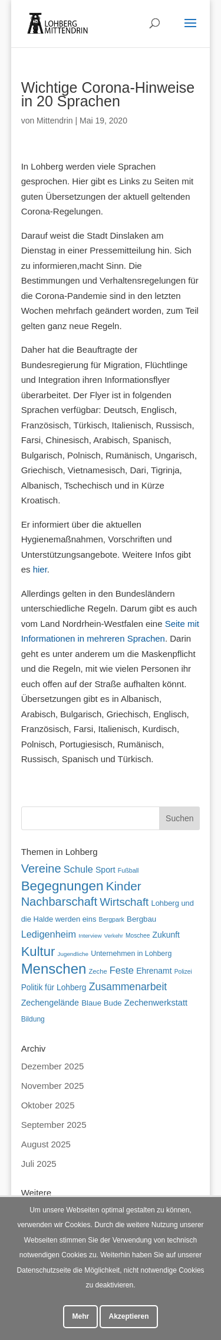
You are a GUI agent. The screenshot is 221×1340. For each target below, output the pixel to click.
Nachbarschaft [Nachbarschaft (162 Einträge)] (59, 901)
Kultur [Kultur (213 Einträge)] (38, 951)
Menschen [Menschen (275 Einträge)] (54, 969)
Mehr (80, 1316)
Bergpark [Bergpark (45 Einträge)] (111, 919)
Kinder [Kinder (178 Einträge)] (123, 886)
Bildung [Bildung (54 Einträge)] (33, 1019)
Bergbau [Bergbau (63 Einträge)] (141, 919)
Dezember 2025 (52, 1066)
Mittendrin (54, 120)
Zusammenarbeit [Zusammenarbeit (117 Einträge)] (128, 987)
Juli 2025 (39, 1164)
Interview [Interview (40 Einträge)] (89, 935)
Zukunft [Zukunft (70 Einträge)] (166, 934)
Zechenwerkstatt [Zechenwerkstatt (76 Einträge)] (155, 1002)
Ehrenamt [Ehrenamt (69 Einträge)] (153, 970)
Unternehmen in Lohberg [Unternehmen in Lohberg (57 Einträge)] (131, 953)
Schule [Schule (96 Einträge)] (78, 869)
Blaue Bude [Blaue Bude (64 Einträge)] (101, 1003)
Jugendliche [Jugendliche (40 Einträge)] (73, 954)
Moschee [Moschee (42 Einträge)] (138, 935)
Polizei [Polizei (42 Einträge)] (183, 971)
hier (40, 569)
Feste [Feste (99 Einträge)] (122, 970)
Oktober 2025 (48, 1105)
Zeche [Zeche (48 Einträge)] (98, 971)
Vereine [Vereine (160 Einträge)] (41, 868)
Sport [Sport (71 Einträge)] (105, 869)
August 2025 (46, 1144)
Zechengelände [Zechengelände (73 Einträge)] (50, 1002)
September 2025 (54, 1125)
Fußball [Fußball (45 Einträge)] (128, 870)
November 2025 (52, 1086)
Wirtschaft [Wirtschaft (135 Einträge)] (124, 902)
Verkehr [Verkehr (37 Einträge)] (113, 936)
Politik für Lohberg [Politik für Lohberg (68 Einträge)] (54, 987)
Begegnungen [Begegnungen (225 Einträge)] (62, 886)
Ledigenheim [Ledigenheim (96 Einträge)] (48, 934)
